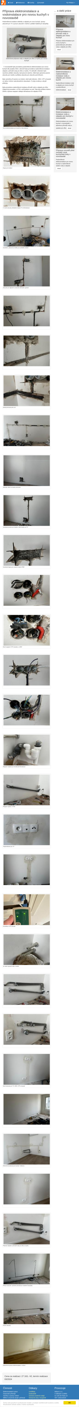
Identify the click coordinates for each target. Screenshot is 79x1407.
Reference (20, 2)
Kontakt (40, 2)
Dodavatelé (32, 1393)
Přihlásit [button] (71, 2)
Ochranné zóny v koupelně (37, 1398)
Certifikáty (32, 1391)
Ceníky (31, 2)
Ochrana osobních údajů (37, 1396)
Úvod (10, 2)
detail (59, 49)
